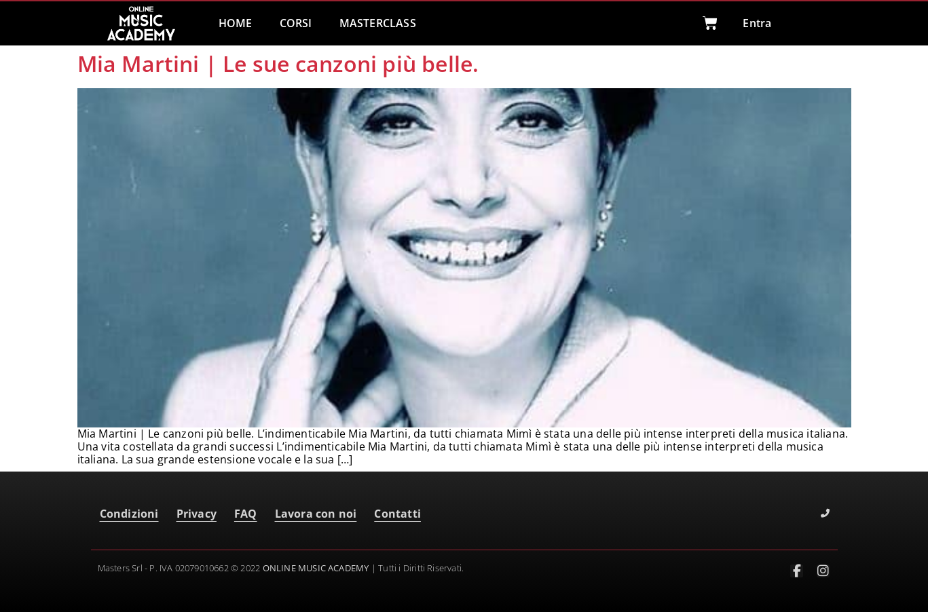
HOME (236, 23)
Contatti (397, 513)
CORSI (296, 23)
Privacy (197, 513)
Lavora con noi (316, 513)
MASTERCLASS (377, 23)
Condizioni (129, 513)
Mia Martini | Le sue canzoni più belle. (278, 63)
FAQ (245, 513)
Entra (757, 23)
